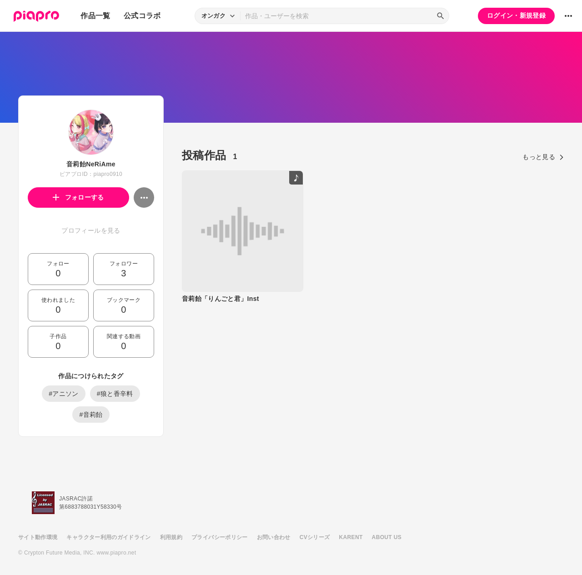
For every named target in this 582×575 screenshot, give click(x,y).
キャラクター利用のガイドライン (108, 537)
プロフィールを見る (90, 230)
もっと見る (543, 156)
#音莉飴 (90, 414)
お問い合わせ (274, 537)
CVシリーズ (315, 537)
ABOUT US (386, 537)
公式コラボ (142, 16)
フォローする (78, 197)
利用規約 (171, 537)
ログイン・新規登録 (516, 15)
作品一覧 (95, 16)
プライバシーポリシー (219, 537)
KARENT (351, 537)
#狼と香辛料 (115, 393)
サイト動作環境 (37, 537)
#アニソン (64, 393)
